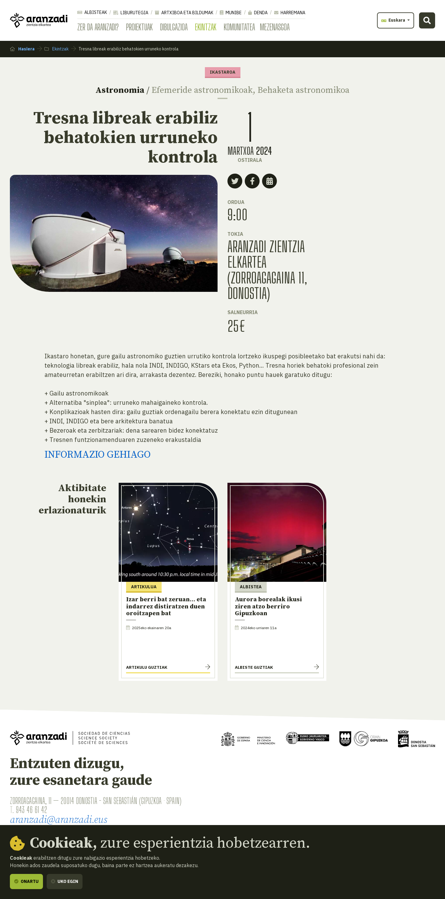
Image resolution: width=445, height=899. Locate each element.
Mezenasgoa (275, 27)
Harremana (289, 12)
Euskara (393, 20)
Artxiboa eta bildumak (184, 12)
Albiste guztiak (254, 667)
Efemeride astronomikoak (202, 90)
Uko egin (64, 881)
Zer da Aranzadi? (98, 27)
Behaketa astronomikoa (303, 90)
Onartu (26, 881)
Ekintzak (205, 27)
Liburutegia (130, 12)
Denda (258, 12)
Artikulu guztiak (146, 667)
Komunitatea (239, 27)
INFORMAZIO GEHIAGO (97, 455)
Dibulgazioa (174, 27)
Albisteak (92, 12)
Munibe (231, 12)
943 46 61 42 (31, 809)
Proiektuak (139, 27)
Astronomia (119, 90)
